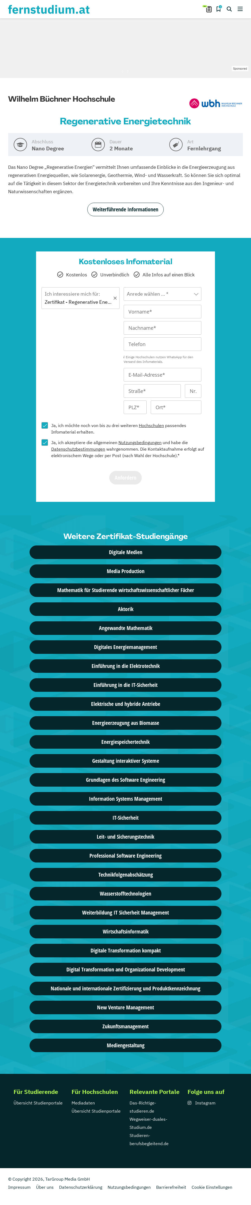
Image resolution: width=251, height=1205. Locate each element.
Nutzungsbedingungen (140, 442)
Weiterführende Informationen (125, 209)
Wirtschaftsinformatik (126, 931)
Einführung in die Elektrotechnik (126, 666)
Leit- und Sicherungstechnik (125, 836)
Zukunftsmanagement (125, 1026)
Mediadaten (83, 1103)
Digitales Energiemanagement (125, 647)
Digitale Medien (125, 552)
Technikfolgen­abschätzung (125, 874)
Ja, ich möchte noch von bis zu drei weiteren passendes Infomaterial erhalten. (118, 429)
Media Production (125, 571)
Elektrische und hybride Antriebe (125, 704)
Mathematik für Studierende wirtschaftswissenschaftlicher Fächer (125, 590)
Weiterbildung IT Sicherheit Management (125, 912)
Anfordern (125, 477)
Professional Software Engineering (125, 855)
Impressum (19, 1187)
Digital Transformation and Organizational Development (125, 969)
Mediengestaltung (125, 1045)
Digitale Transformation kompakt (126, 950)
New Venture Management (125, 1007)
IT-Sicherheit (125, 817)
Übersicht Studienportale (38, 1103)
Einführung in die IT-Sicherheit (125, 685)
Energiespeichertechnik (125, 741)
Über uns (45, 1187)
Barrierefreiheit (171, 1187)
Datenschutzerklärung (80, 1187)
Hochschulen (151, 425)
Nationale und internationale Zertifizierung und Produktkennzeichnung (125, 988)
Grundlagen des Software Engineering (125, 779)
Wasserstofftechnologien (125, 893)
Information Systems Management (125, 798)
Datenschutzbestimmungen (78, 449)
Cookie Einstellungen (212, 1187)
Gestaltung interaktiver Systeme (125, 760)
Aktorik (125, 609)
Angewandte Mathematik (125, 628)
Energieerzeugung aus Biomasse (125, 722)
